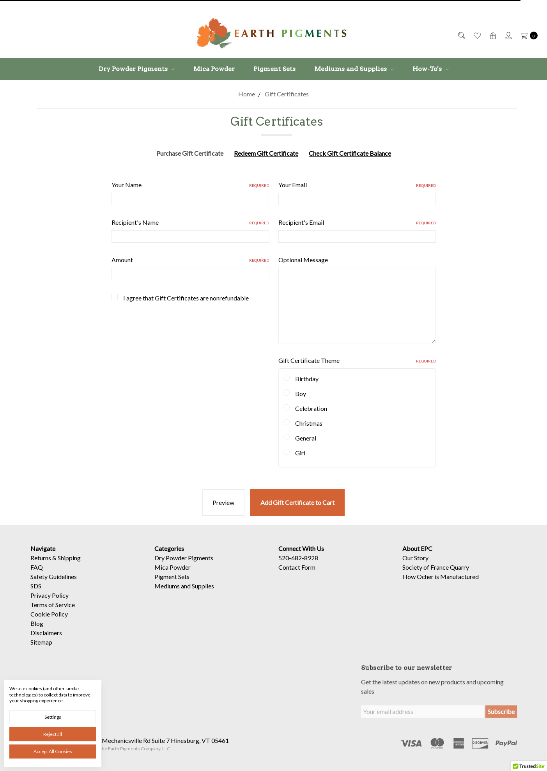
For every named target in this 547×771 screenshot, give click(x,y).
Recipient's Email (357, 222)
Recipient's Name (190, 222)
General (305, 438)
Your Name (190, 184)
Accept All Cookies (53, 751)
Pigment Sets (274, 69)
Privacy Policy (49, 602)
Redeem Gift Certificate (266, 153)
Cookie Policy (49, 621)
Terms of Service (52, 612)
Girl (300, 453)
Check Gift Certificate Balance (350, 153)
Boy (300, 393)
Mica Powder (214, 69)
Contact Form (296, 574)
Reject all (52, 734)
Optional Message (303, 259)
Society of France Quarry (435, 574)
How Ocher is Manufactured (440, 584)
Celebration (311, 408)
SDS (35, 593)
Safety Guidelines (53, 584)
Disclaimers (46, 640)
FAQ (36, 574)
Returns (40, 565)
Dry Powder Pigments (137, 69)
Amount (190, 259)
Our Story (415, 565)
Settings (52, 717)
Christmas (308, 423)
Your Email (357, 184)
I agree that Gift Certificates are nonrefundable (186, 298)
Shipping (69, 565)
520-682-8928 (298, 565)
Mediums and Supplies (354, 69)
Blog (36, 630)
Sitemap (41, 649)
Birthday (307, 378)
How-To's (430, 69)
